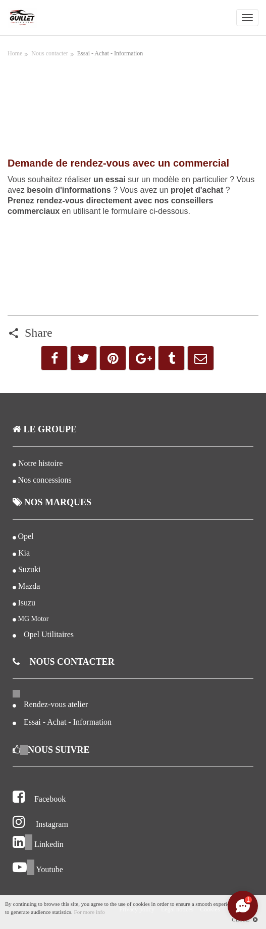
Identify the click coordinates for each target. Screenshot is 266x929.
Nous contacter (49, 53)
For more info (89, 912)
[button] (54, 358)
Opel (25, 536)
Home (15, 53)
